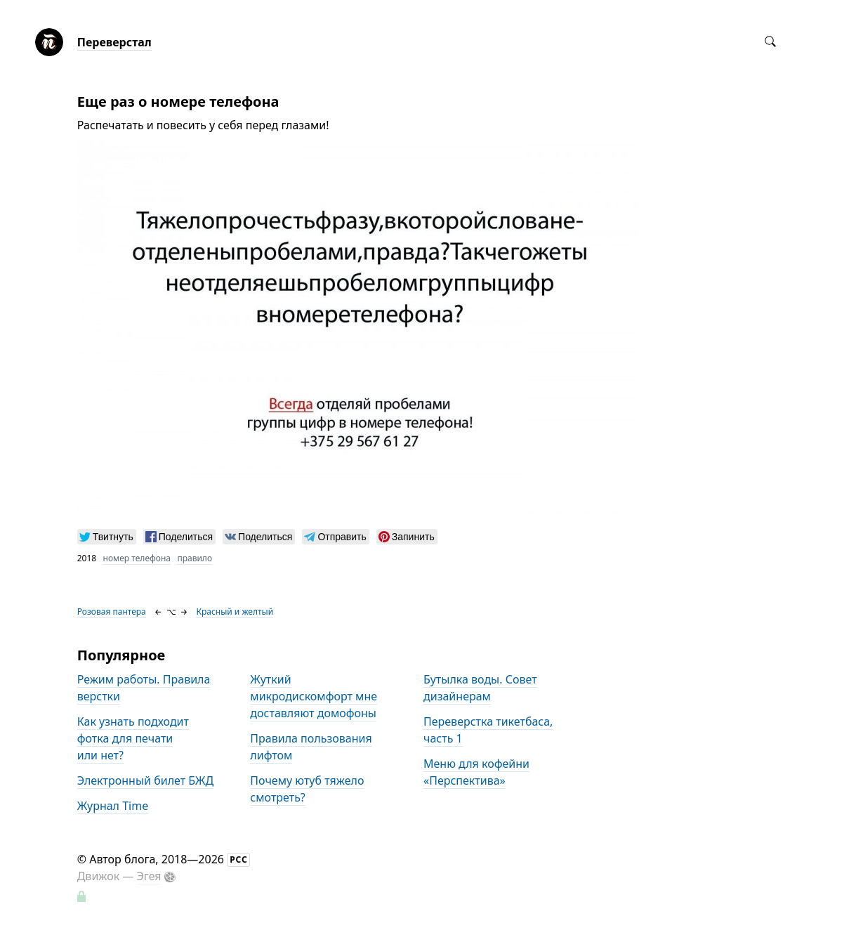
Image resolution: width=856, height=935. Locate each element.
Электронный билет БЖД (145, 780)
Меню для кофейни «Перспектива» (476, 772)
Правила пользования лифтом (310, 747)
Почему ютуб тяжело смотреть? (307, 789)
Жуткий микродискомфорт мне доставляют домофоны (313, 696)
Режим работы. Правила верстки (144, 688)
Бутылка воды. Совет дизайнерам (480, 688)
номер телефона (137, 558)
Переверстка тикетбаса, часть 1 (488, 730)
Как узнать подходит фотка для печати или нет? (133, 738)
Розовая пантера (111, 611)
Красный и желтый (234, 611)
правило (194, 558)
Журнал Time (112, 805)
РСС (239, 859)
